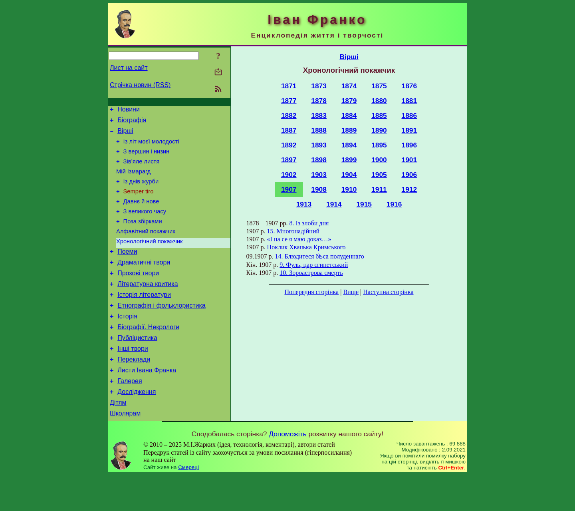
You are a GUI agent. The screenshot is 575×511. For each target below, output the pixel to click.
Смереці (188, 503)
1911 (379, 189)
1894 (349, 145)
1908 (319, 189)
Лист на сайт (129, 67)
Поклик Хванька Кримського (306, 247)
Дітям (118, 437)
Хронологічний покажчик (149, 258)
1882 (289, 115)
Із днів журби (141, 191)
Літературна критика (147, 305)
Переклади (133, 389)
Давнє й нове (141, 213)
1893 (319, 145)
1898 (319, 160)
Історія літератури (144, 317)
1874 (349, 86)
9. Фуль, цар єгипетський (314, 264)
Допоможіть (287, 470)
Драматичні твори (143, 281)
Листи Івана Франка (146, 401)
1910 (349, 189)
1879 (349, 101)
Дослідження (136, 425)
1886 (409, 115)
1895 (379, 145)
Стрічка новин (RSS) (140, 85)
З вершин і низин (146, 157)
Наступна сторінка (388, 291)
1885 (379, 115)
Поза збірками (142, 236)
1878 (319, 101)
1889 (349, 130)
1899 (349, 160)
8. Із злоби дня (309, 223)
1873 (319, 86)
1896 (409, 145)
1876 (409, 86)
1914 (334, 204)
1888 (319, 130)
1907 (289, 189)
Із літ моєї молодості (151, 146)
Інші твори (132, 377)
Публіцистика (137, 365)
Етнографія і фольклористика (161, 329)
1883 (319, 115)
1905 (379, 175)
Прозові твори (138, 293)
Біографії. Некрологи (148, 353)
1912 (409, 189)
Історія (127, 341)
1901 (409, 160)
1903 (319, 175)
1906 (409, 175)
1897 (289, 160)
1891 (409, 130)
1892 (289, 145)
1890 (379, 130)
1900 (379, 160)
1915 (364, 204)
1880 (379, 101)
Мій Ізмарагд (133, 180)
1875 (379, 86)
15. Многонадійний (293, 231)
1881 (409, 101)
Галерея (129, 413)
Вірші (125, 134)
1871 (289, 86)
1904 (349, 175)
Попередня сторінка (311, 291)
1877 (289, 101)
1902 (289, 175)
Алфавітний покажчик (145, 247)
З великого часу (144, 224)
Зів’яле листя (141, 168)
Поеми (127, 269)
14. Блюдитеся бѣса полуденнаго (319, 256)
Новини (128, 110)
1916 (394, 204)
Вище (351, 291)
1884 (349, 115)
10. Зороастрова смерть (311, 272)
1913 (304, 204)
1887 (289, 130)
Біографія (131, 122)
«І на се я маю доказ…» (299, 239)
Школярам (125, 449)
